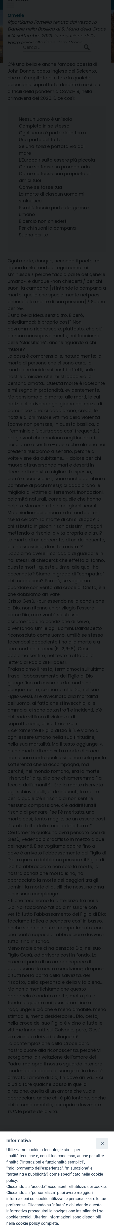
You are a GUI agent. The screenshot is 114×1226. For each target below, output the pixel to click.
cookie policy (28, 1223)
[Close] (101, 1143)
